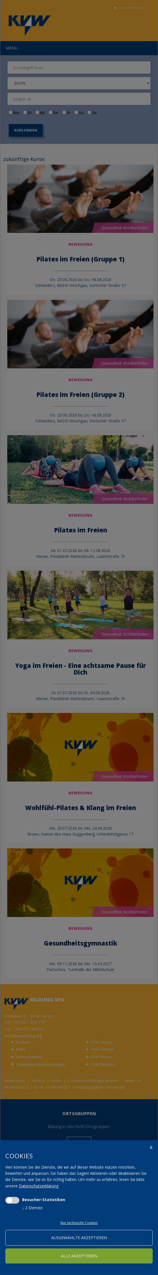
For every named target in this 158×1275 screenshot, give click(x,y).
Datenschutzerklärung (38, 1186)
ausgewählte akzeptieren (79, 1237)
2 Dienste (32, 1207)
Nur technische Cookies (79, 1222)
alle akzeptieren (79, 1255)
